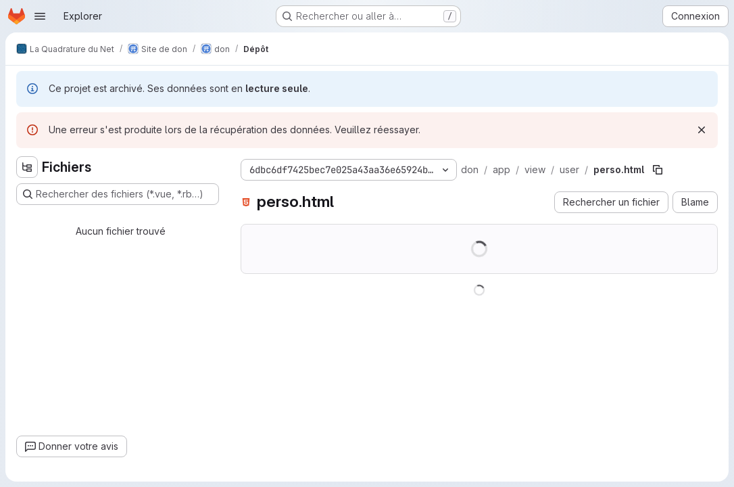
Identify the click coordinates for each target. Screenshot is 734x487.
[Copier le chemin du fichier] (657, 170)
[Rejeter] (701, 130)
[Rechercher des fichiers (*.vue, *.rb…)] (117, 194)
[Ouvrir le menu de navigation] (40, 16)
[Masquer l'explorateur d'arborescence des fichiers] (27, 167)
